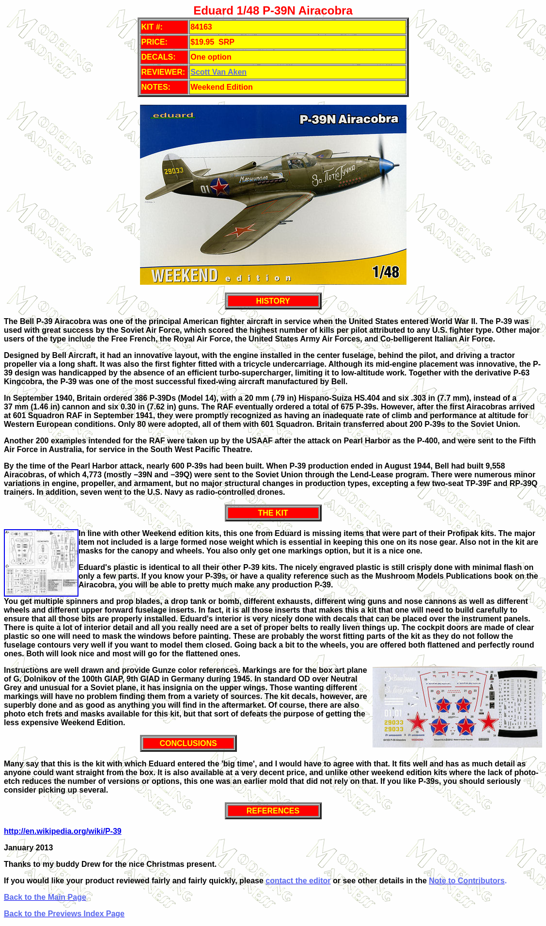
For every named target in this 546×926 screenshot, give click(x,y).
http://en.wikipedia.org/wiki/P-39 (63, 831)
